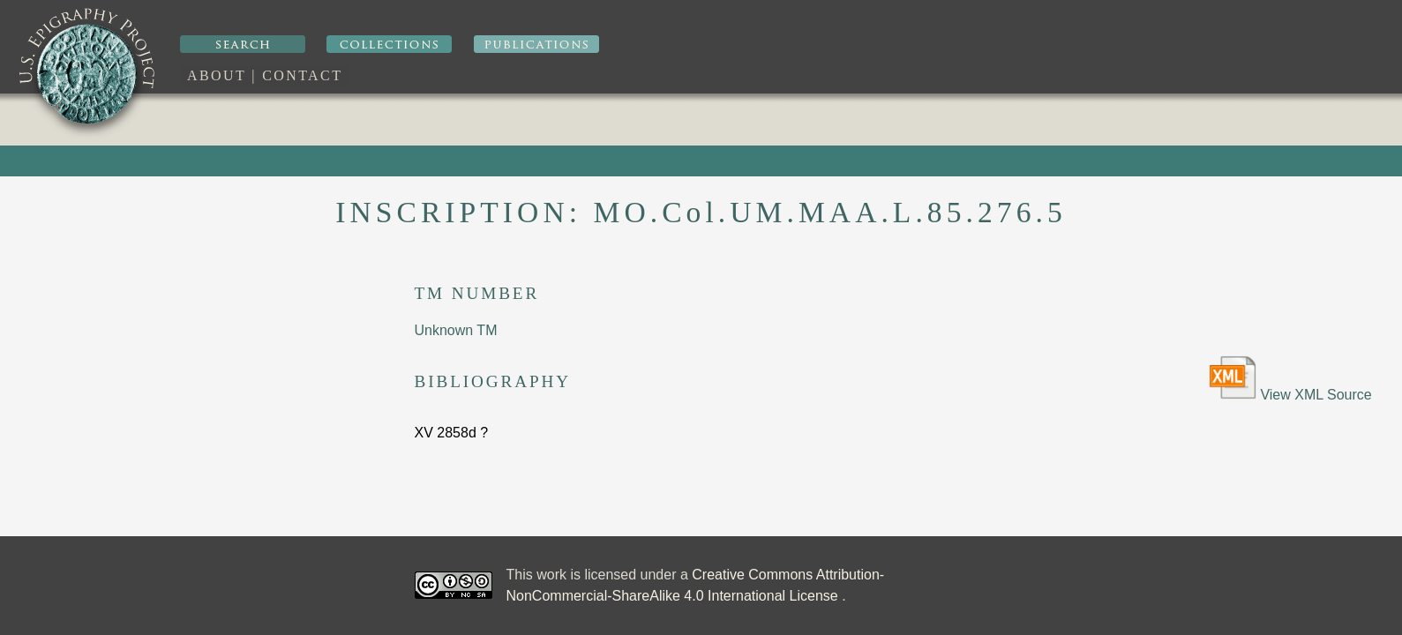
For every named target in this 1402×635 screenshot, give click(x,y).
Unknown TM (456, 330)
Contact (302, 75)
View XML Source (1290, 378)
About (216, 75)
